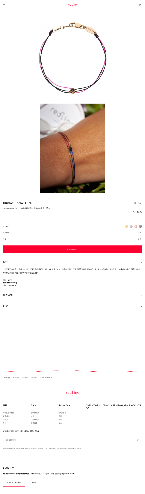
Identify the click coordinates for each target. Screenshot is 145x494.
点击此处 (78, 448)
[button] (72, 232)
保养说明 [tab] (8, 295)
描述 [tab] (5, 262)
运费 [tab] (5, 306)
